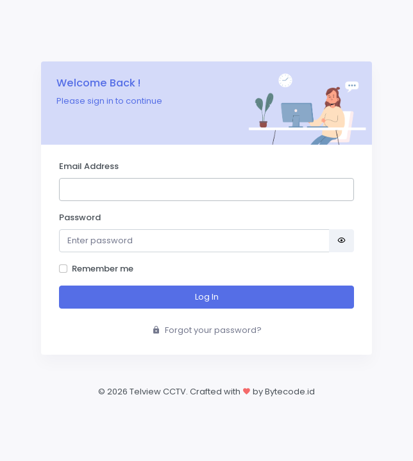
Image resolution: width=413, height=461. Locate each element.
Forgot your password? (207, 330)
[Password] (194, 241)
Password (80, 217)
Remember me (102, 269)
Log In (207, 297)
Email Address (89, 166)
